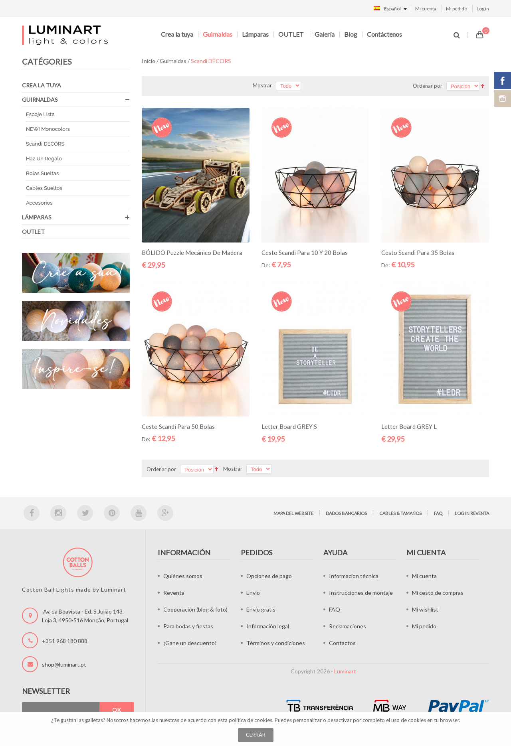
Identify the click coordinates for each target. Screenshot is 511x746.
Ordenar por (427, 86)
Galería (325, 34)
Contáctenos (384, 34)
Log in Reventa (472, 513)
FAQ (438, 513)
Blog (350, 34)
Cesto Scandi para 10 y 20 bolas (304, 252)
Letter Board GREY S (289, 426)
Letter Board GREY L (409, 426)
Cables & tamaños (400, 513)
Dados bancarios (346, 513)
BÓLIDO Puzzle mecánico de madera (192, 252)
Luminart (345, 671)
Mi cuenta (425, 9)
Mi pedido (456, 9)
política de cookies (250, 720)
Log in (483, 9)
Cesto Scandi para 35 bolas (417, 252)
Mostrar (262, 85)
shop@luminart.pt (64, 664)
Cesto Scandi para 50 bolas (178, 426)
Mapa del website (293, 513)
